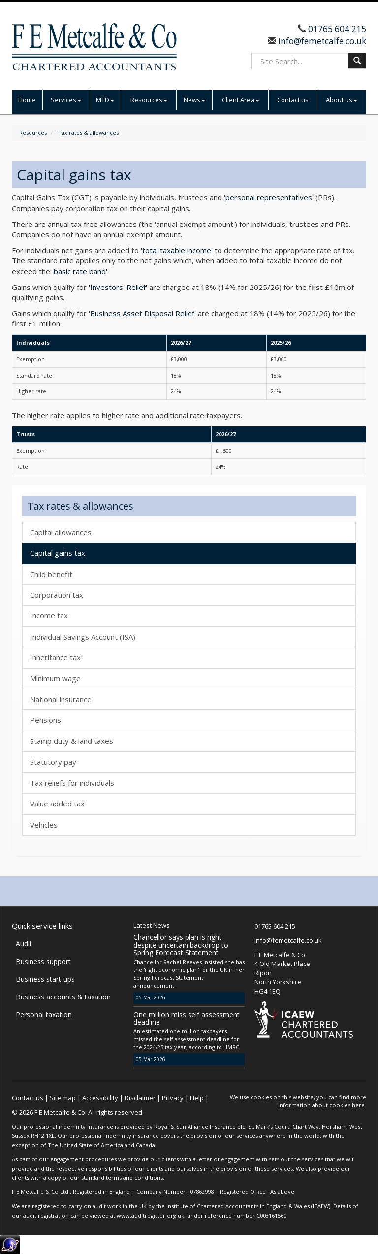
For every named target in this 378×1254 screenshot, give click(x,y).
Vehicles (44, 825)
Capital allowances (61, 532)
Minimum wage (55, 678)
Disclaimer (140, 1097)
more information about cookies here (322, 1101)
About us (341, 100)
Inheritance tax (55, 657)
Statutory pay (53, 762)
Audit (24, 943)
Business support (43, 961)
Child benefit (51, 574)
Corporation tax (56, 595)
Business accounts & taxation (63, 996)
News (194, 100)
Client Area (240, 100)
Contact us (293, 100)
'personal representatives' (269, 197)
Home (27, 100)
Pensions (45, 720)
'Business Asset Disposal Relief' (142, 313)
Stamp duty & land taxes (71, 741)
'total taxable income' (177, 250)
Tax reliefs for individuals (72, 783)
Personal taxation (44, 1014)
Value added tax (57, 803)
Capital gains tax (57, 553)
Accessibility (100, 1097)
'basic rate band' (79, 271)
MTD (105, 100)
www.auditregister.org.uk (150, 1215)
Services (66, 100)
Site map (63, 1097)
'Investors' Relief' (118, 287)
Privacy (173, 1097)
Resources (148, 100)
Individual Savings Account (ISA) (82, 637)
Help (197, 1097)
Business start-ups (45, 979)
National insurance (61, 699)
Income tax (49, 615)
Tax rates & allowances (88, 132)
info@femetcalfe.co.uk (321, 41)
